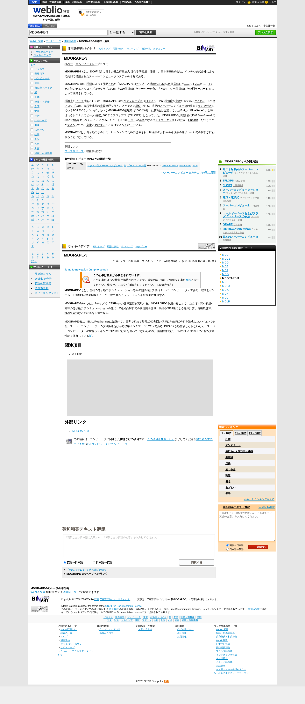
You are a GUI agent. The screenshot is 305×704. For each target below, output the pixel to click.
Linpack (193, 120)
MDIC (225, 289)
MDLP (226, 301)
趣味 (36, 125)
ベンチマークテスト (165, 120)
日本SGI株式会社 (171, 71)
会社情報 (182, 633)
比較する (100, 124)
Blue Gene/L (191, 331)
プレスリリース (74, 151)
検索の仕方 (66, 633)
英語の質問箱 (43, 283)
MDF (225, 270)
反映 (188, 279)
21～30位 (254, 433)
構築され (80, 76)
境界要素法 (71, 313)
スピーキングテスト (47, 292)
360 (105, 115)
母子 (228, 493)
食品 (36, 139)
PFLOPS (150, 100)
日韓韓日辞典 (111, 2)
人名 (36, 143)
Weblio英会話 (43, 278)
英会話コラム (43, 273)
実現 (178, 100)
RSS (167, 681)
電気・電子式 (231, 197)
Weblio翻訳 (222, 640)
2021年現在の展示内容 (237, 229)
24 (169, 83)
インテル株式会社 (195, 71)
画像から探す (106, 633)
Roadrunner (185, 165)
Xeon (111, 88)
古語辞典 (126, 2)
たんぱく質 (196, 303)
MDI (224, 282)
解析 (203, 132)
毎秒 (86, 105)
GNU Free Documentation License (123, 606)
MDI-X (226, 285)
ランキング (133, 48)
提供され (141, 132)
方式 (182, 120)
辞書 (34, 2)
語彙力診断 (41, 288)
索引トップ (104, 48)
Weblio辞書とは (68, 629)
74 (174, 88)
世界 (154, 105)
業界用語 (39, 73)
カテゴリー (159, 48)
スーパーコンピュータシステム (108, 76)
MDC (225, 254)
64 (150, 88)
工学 (36, 97)
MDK (225, 293)
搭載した (178, 83)
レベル (191, 132)
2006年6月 (96, 71)
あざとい (230, 487)
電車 (36, 83)
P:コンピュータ (118, 444)
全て (33, 65)
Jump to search (98, 269)
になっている (83, 137)
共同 (70, 76)
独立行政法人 (122, 71)
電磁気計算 (204, 308)
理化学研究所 (139, 71)
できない (72, 124)
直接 (89, 124)
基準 (142, 120)
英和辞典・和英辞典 (226, 636)
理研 (152, 71)
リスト (132, 120)
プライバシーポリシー (72, 644)
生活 (36, 115)
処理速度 (167, 100)
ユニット (189, 83)
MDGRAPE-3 (80, 431)
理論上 (69, 100)
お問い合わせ (145, 629)
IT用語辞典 (70, 41)
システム (78, 115)
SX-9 (195, 165)
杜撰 (228, 439)
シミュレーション (114, 132)
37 (207, 88)
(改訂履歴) (114, 609)
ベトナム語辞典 (224, 662)
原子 (184, 132)
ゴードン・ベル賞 (136, 165)
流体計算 (189, 308)
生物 (36, 134)
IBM (182, 110)
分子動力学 (93, 132)
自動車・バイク (43, 87)
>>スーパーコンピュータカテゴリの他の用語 (188, 172)
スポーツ (39, 129)
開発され (108, 83)
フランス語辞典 (224, 651)
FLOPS (227, 185)
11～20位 (240, 433)
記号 (34, 261)
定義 (228, 463)
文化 (36, 111)
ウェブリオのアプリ (109, 629)
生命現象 (173, 132)
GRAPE (77, 354)
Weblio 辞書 (258, 2)
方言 (36, 148)
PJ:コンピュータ (97, 444)
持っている (86, 120)
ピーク (79, 100)
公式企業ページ (185, 629)
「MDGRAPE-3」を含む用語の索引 (86, 569)
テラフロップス (116, 115)
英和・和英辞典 (73, 2)
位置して (169, 110)
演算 (102, 105)
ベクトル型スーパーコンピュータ (105, 165)
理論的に (186, 115)
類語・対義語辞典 (51, 2)
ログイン (241, 2)
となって (148, 115)
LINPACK (168, 326)
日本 (108, 71)
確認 (228, 475)
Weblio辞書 (253, 609)
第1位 (157, 110)
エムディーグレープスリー (91, 63)
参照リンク (71, 146)
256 (122, 88)
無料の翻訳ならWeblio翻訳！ (93, 14)
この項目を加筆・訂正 (160, 439)
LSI (162, 83)
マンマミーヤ (233, 445)
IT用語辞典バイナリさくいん (115, 599)
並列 (192, 88)
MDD (225, 262)
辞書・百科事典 (43, 153)
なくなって (128, 124)
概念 (228, 481)
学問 (36, 106)
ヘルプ (272, 2)
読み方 (69, 63)
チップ (140, 83)
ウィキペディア (78, 246)
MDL (225, 297)
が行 (209, 132)
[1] (90, 335)
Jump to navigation (76, 269)
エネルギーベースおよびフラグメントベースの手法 (240, 215)
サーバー (143, 88)
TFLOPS (134, 115)
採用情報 (182, 636)
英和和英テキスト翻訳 (84, 529)
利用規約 (65, 640)
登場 (127, 110)
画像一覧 (146, 48)
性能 (86, 100)
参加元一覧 (269, 25)
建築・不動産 (42, 101)
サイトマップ (67, 647)
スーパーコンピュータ (173, 105)
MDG (225, 274)
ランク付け (205, 105)
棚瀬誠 (229, 457)
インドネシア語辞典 (226, 655)
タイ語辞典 (222, 658)
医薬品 (153, 132)
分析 (163, 132)
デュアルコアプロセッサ (90, 88)
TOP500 (78, 110)
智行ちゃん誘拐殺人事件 (239, 451)
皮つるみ (230, 469)
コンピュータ (53, 41)
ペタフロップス (133, 100)
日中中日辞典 (93, 2)
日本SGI (78, 295)
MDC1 (226, 258)
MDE (225, 266)
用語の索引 (118, 48)
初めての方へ (254, 25)
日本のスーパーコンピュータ (240, 236)
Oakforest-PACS (170, 165)
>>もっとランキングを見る (259, 499)
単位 (138, 105)
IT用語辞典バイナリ (81, 48)
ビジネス (39, 69)
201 (197, 83)
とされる (200, 100)
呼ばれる (155, 83)
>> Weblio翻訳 (267, 507)
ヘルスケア (40, 120)
